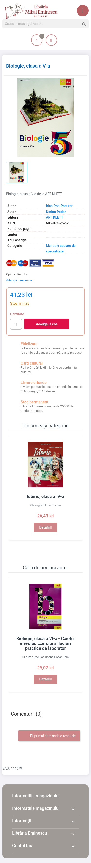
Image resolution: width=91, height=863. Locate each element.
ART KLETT (54, 217)
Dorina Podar (56, 212)
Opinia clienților (17, 274)
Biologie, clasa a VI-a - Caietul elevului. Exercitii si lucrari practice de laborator (45, 643)
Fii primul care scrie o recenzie (49, 736)
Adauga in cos (47, 324)
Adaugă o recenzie (19, 280)
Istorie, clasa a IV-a (45, 496)
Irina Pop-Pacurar (59, 206)
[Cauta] (45, 24)
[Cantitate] (16, 324)
